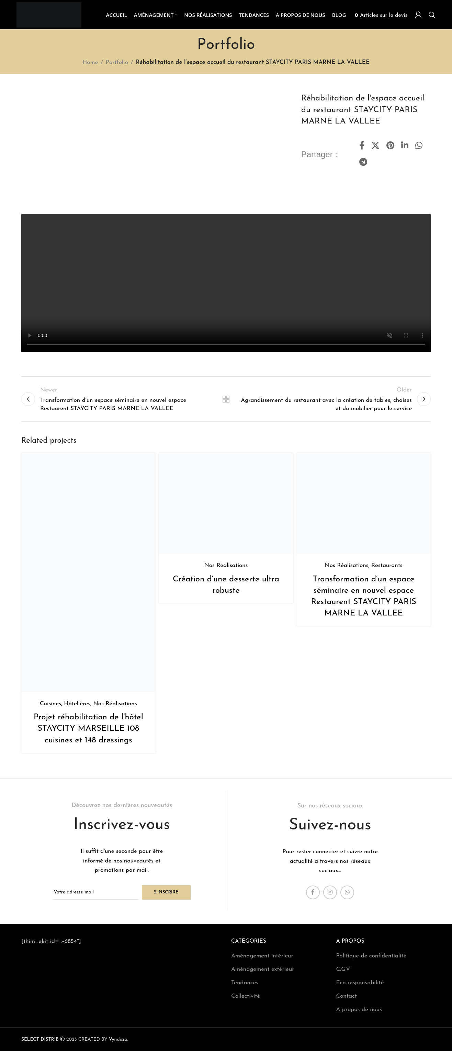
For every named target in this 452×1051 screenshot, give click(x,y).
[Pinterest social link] (390, 146)
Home (90, 62)
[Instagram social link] (330, 892)
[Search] (432, 15)
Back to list (226, 399)
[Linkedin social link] (405, 146)
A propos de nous (359, 1009)
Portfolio (117, 62)
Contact (346, 996)
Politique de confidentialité (371, 956)
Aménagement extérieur (262, 969)
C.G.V (343, 969)
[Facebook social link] (362, 146)
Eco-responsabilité (360, 983)
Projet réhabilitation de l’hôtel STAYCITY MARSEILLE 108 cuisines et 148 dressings (88, 728)
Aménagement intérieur (262, 956)
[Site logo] (48, 14)
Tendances (244, 983)
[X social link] (375, 146)
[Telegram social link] (363, 162)
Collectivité (245, 996)
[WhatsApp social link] (419, 146)
